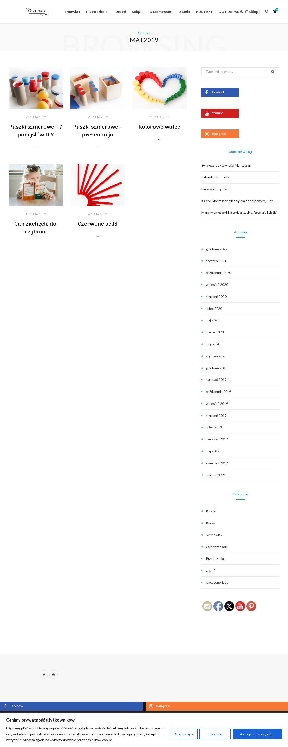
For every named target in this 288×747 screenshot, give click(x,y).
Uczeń (120, 12)
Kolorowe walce (159, 127)
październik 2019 (218, 391)
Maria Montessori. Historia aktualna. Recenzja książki (239, 212)
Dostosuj (182, 734)
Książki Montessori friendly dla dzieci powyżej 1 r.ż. (237, 201)
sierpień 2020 (216, 296)
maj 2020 (212, 320)
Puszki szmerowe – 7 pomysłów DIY (35, 131)
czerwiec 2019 (217, 439)
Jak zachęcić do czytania (35, 228)
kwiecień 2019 (217, 463)
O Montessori (160, 12)
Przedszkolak (97, 12)
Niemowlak (70, 12)
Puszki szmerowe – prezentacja (97, 131)
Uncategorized (217, 582)
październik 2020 (218, 273)
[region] (144, 730)
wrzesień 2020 (217, 284)
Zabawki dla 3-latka (215, 177)
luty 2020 (213, 344)
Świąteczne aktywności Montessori (226, 165)
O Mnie (184, 12)
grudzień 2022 (217, 249)
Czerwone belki (98, 224)
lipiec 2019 (214, 427)
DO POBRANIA (231, 12)
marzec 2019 (215, 475)
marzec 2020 (215, 332)
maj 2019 (212, 451)
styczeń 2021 (216, 261)
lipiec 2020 (214, 308)
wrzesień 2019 (217, 403)
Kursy (210, 523)
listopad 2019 (216, 380)
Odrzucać (215, 734)
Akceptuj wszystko (257, 734)
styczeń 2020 (216, 356)
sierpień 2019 (216, 415)
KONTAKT (204, 12)
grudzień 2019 (217, 368)
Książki (138, 12)
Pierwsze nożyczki (214, 189)
